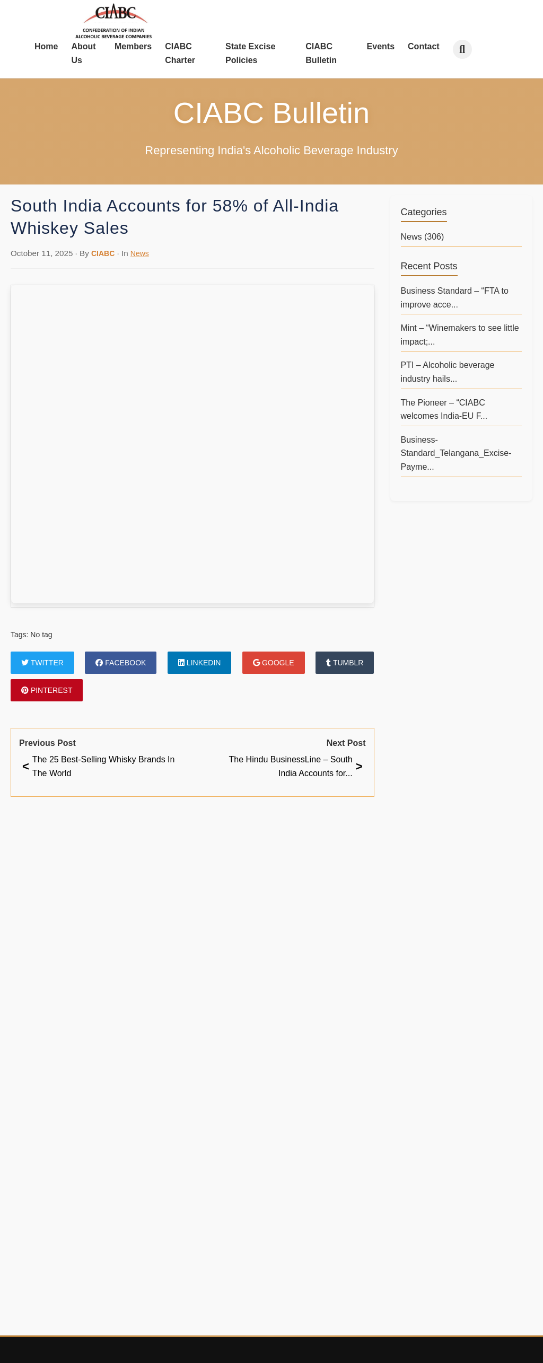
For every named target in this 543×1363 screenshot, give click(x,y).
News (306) (422, 236)
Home (46, 46)
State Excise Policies (250, 53)
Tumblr (344, 662)
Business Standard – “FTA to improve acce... (455, 297)
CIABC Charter (180, 53)
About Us (83, 53)
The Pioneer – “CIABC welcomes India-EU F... (444, 409)
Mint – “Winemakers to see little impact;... (460, 334)
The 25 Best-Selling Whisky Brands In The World (98, 766)
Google (273, 662)
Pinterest (46, 690)
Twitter (42, 662)
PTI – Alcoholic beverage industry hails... (448, 371)
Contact (424, 46)
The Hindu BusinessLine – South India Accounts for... (296, 766)
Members (133, 46)
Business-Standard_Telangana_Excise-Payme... (456, 453)
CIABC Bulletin (321, 53)
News (139, 253)
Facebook (120, 662)
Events (381, 46)
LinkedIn (199, 662)
